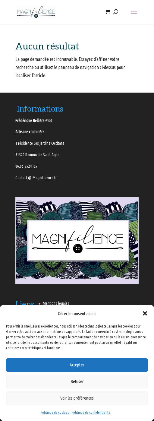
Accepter (77, 364)
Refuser (77, 381)
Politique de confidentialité (91, 412)
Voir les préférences (77, 397)
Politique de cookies (55, 412)
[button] (145, 313)
